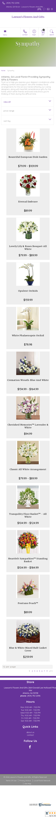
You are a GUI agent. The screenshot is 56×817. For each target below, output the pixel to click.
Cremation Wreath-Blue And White (28, 380)
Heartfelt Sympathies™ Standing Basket (28, 560)
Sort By (7, 121)
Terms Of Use (11, 781)
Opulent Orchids (28, 291)
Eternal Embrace (28, 201)
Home (3, 70)
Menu (5, 35)
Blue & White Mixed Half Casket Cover (28, 649)
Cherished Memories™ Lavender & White (28, 426)
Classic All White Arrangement (28, 469)
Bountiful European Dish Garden (28, 157)
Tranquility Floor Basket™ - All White (28, 515)
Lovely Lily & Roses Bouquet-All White (28, 247)
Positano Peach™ (28, 603)
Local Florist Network (42, 781)
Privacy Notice (25, 781)
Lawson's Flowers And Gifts (28, 16)
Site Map (27, 784)
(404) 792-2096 (12, 3)
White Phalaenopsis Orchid (28, 335)
